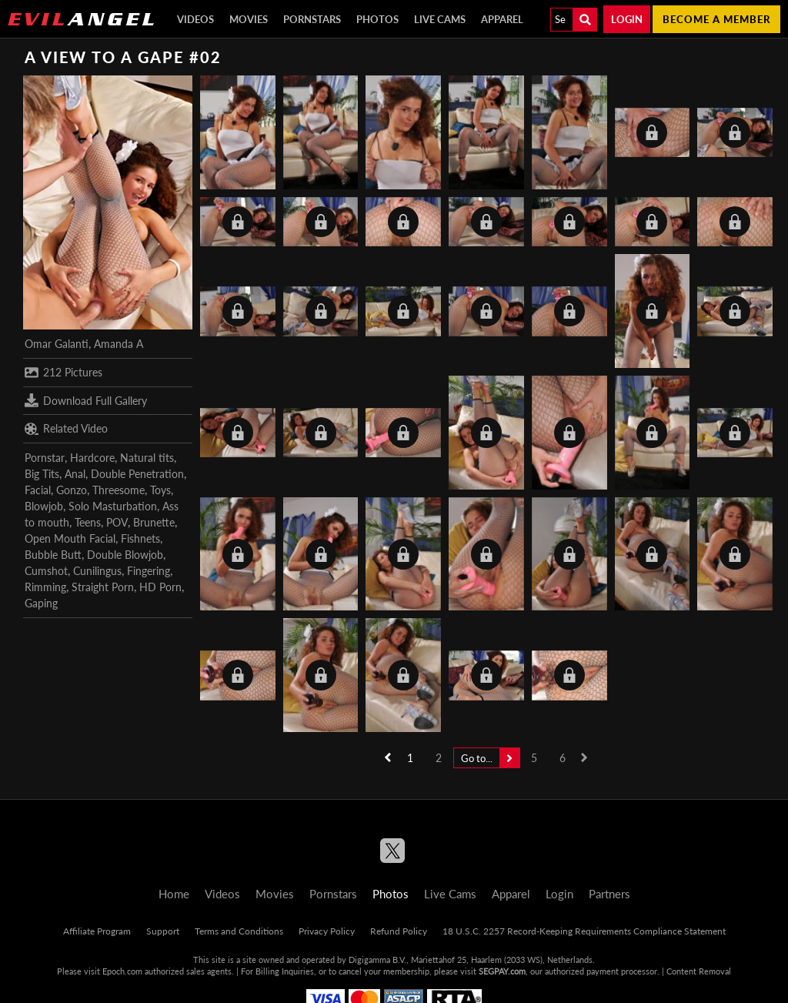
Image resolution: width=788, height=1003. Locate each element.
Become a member (716, 19)
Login (627, 19)
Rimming (45, 586)
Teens (88, 522)
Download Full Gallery (86, 400)
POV (117, 522)
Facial (38, 489)
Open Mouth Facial (70, 538)
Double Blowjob (125, 554)
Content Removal (698, 971)
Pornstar (45, 457)
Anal (75, 473)
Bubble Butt (53, 554)
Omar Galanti (56, 343)
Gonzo (71, 489)
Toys (160, 489)
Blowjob (44, 506)
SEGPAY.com (502, 971)
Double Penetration (137, 473)
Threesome (118, 489)
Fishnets (140, 538)
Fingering (148, 570)
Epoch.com (122, 971)
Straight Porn (103, 586)
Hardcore (92, 457)
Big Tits (42, 473)
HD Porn (160, 586)
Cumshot (46, 570)
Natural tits (147, 457)
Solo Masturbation (112, 506)
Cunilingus (97, 570)
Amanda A (118, 343)
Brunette (154, 522)
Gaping (41, 603)
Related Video (66, 429)
